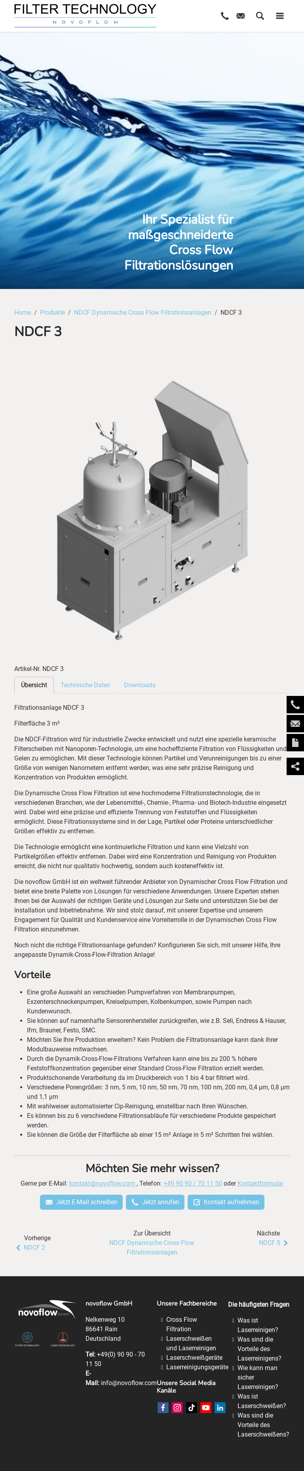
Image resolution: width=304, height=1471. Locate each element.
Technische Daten (85, 685)
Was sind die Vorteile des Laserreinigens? (259, 1349)
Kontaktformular (260, 1183)
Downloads (140, 685)
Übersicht (34, 685)
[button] (260, 16)
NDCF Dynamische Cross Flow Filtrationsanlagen (151, 1247)
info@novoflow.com (129, 1383)
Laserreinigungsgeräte (197, 1367)
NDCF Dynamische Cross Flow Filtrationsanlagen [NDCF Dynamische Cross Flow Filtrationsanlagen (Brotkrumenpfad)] (142, 312)
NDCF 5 (274, 1243)
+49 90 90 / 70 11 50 (192, 1183)
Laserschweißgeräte (194, 1357)
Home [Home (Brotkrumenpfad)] (22, 312)
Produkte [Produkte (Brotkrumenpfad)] (52, 312)
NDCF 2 (29, 1248)
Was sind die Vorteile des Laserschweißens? (263, 1425)
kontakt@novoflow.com (103, 1183)
